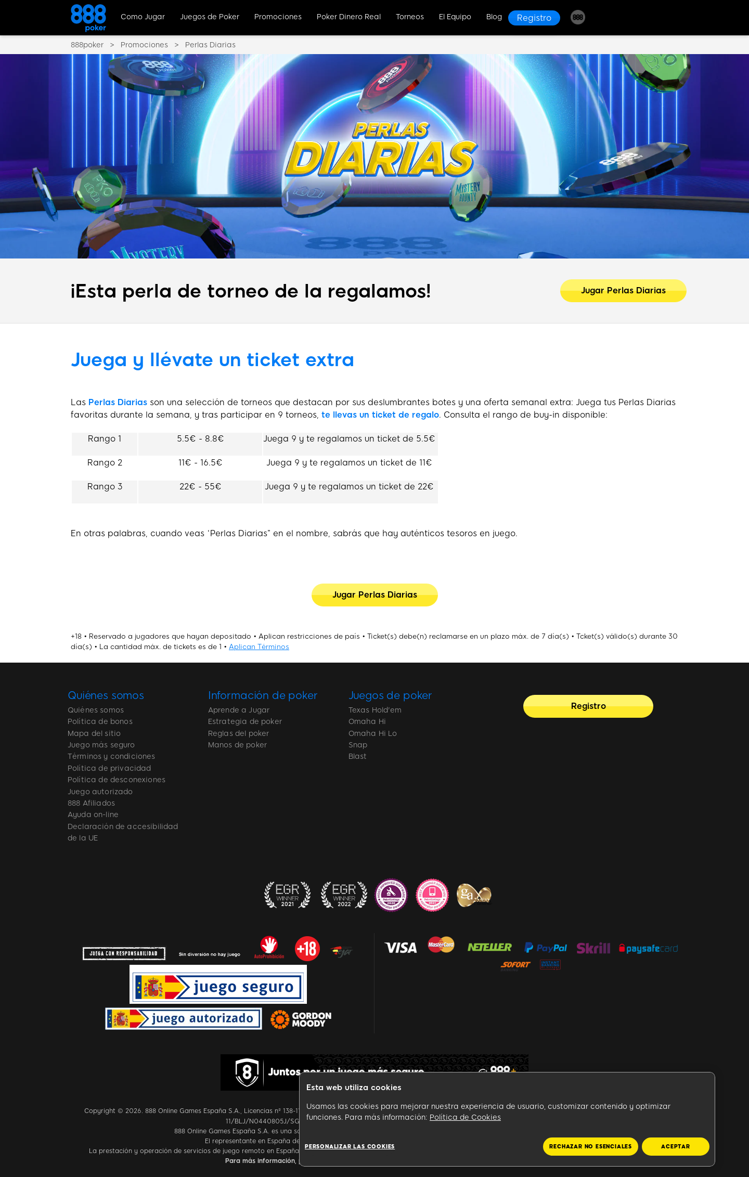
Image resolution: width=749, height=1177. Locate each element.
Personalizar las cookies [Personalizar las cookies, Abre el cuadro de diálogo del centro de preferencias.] (350, 1146)
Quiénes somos (106, 695)
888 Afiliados (91, 803)
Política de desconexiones (116, 779)
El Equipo (455, 16)
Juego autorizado (100, 791)
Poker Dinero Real (349, 16)
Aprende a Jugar (238, 710)
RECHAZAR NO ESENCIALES (590, 1146)
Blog (494, 16)
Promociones (278, 16)
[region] (507, 1119)
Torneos (410, 16)
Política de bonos (100, 721)
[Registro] (534, 17)
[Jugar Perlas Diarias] (623, 290)
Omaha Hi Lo (372, 733)
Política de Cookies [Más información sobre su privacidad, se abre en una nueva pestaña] (465, 1117)
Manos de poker (237, 745)
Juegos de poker (390, 695)
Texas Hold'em (375, 710)
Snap (358, 745)
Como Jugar (143, 16)
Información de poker (263, 695)
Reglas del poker (238, 733)
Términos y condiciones (112, 756)
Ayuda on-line (93, 814)
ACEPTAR (675, 1146)
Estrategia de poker (245, 721)
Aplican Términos (259, 646)
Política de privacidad (109, 768)
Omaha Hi (367, 721)
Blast (357, 756)
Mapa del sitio (94, 733)
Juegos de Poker (209, 16)
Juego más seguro (101, 745)
